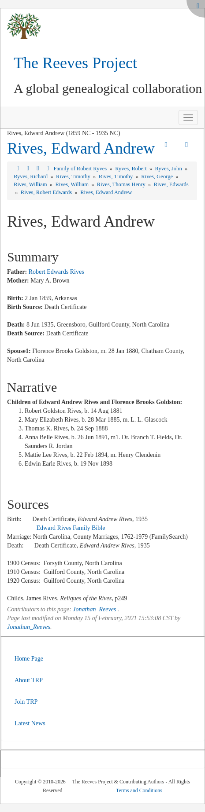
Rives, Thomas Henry (122, 184)
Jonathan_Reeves (94, 609)
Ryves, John (169, 168)
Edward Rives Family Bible (71, 528)
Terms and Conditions (139, 790)
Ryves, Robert (131, 168)
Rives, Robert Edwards (47, 192)
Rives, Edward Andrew (81, 148)
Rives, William (31, 184)
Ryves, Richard (31, 176)
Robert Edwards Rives (56, 271)
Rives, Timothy (74, 176)
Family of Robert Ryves (80, 168)
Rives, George (157, 176)
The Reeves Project (75, 63)
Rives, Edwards (171, 184)
